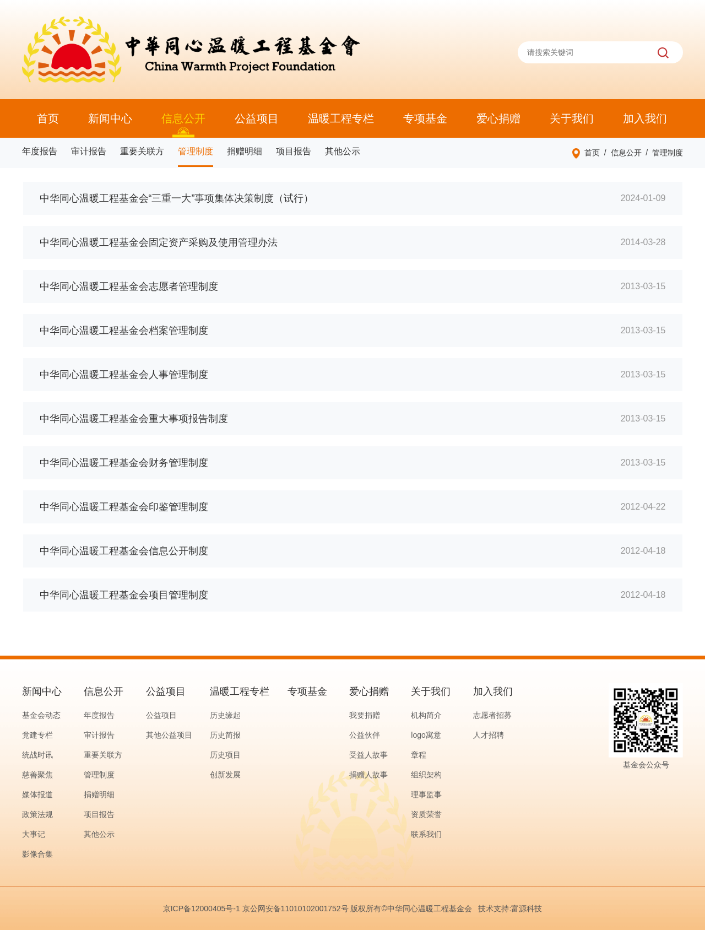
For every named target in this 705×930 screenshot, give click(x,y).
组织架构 (426, 774)
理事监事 (426, 794)
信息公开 (183, 118)
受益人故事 (368, 754)
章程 (418, 754)
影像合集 (37, 854)
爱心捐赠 (498, 118)
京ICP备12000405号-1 (201, 908)
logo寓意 (426, 735)
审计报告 (88, 151)
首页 (48, 118)
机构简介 (426, 715)
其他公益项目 (169, 735)
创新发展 (225, 774)
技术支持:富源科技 (510, 908)
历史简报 (225, 735)
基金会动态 (41, 715)
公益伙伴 (364, 735)
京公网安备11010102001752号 (295, 908)
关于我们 (572, 118)
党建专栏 (37, 735)
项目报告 (293, 151)
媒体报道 (37, 794)
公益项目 (257, 118)
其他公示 (342, 151)
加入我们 (645, 118)
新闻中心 (110, 118)
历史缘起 (225, 715)
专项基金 (425, 118)
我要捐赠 (364, 715)
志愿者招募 (492, 715)
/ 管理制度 (662, 152)
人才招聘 (488, 735)
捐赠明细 (244, 151)
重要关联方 (142, 151)
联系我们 (426, 834)
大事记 (33, 834)
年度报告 (39, 151)
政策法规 (37, 814)
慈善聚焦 (37, 774)
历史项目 (225, 754)
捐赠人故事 (368, 774)
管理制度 (195, 151)
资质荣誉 (426, 814)
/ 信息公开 (620, 152)
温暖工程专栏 (341, 118)
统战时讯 (37, 754)
